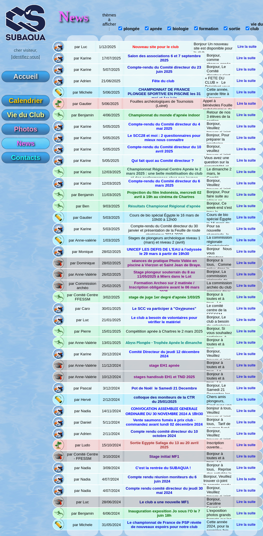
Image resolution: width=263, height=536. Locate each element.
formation (209, 28)
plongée (131, 28)
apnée (156, 28)
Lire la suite (246, 47)
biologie (180, 28)
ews (73, 17)
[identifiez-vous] (25, 57)
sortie (234, 28)
